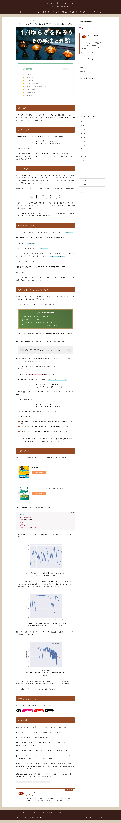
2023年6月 (83, 161)
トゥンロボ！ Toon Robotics (60, 3)
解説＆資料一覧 (85, 12)
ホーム (22, 12)
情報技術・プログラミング (51, 12)
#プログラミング (37, 782)
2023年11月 (83, 153)
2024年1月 (83, 149)
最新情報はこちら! (32, 92)
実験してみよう (31, 89)
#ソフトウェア (27, 782)
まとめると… (31, 77)
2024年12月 (83, 129)
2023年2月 (83, 172)
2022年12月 (83, 180)
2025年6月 (83, 121)
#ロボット (46, 782)
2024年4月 (83, 137)
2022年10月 (83, 184)
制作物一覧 (73, 12)
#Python (19, 782)
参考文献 (29, 96)
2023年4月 (83, 169)
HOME (18, 812)
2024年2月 (83, 145)
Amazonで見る (39, 472)
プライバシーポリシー (21, 817)
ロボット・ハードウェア (33, 12)
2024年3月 (83, 141)
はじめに (29, 74)
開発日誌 (64, 12)
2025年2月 (83, 125)
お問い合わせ (97, 12)
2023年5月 (83, 164)
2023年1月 (83, 176)
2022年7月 (83, 192)
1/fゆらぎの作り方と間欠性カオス (37, 86)
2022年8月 (83, 188)
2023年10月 (83, 157)
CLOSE (65, 68)
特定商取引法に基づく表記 (36, 817)
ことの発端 (30, 80)
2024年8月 (83, 133)
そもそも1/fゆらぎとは (34, 83)
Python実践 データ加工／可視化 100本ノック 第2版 (47, 488)
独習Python (35, 467)
